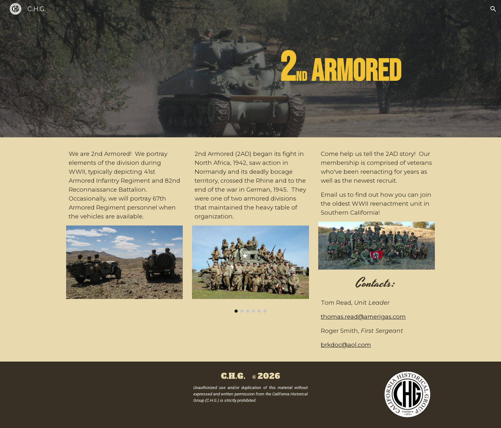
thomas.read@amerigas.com (363, 316)
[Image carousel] (250, 269)
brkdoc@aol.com (346, 344)
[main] (282, 69)
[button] (493, 9)
